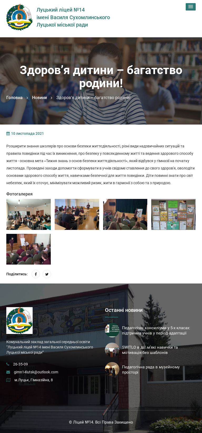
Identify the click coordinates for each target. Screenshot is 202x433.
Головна (14, 97)
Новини (39, 97)
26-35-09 (20, 364)
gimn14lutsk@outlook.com (36, 372)
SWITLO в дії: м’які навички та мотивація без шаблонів (150, 350)
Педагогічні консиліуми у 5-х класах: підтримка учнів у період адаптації (156, 331)
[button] (191, 7)
